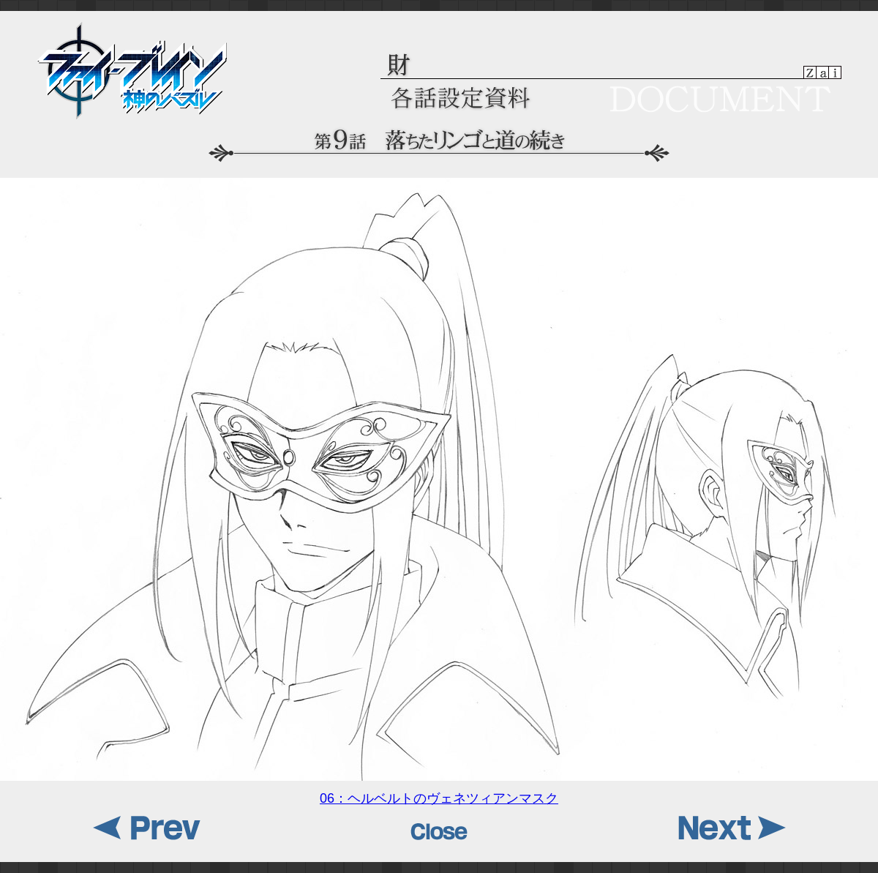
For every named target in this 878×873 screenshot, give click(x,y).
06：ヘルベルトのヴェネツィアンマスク (439, 793)
